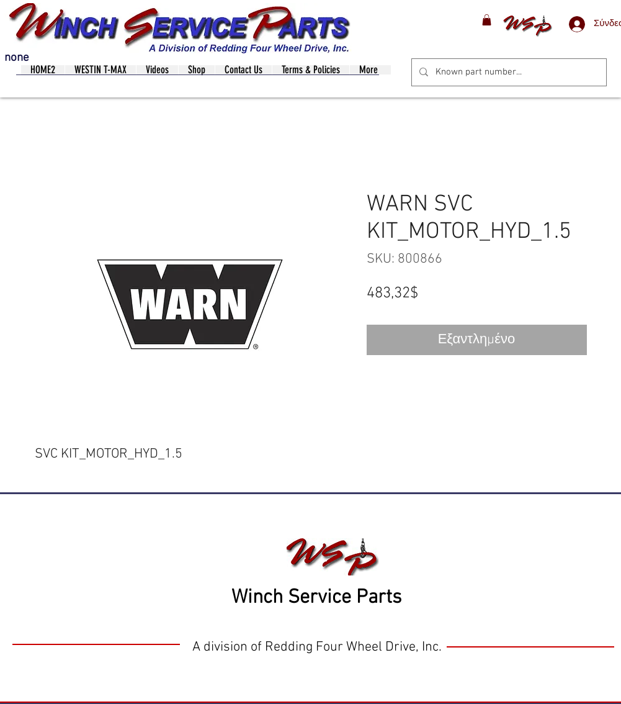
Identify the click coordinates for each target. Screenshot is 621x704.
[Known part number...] (508, 72)
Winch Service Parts (316, 598)
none (16, 58)
